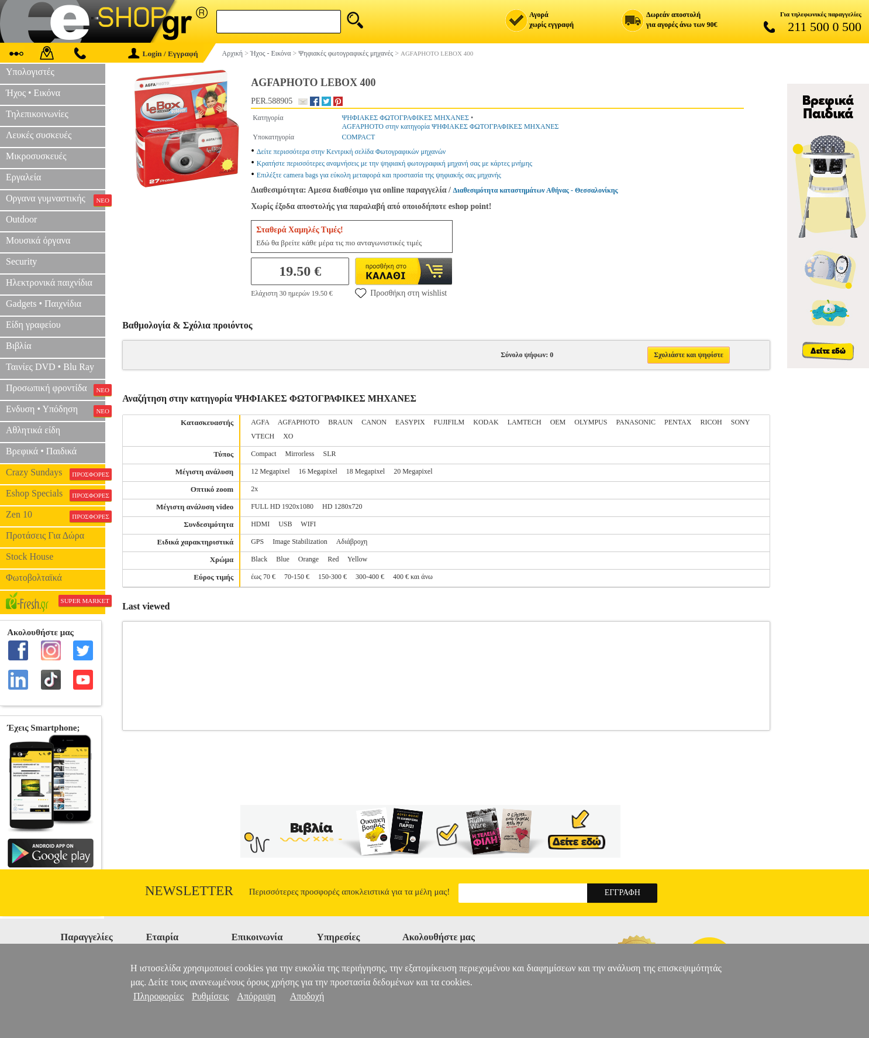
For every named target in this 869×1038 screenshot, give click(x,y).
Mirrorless (300, 454)
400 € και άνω (413, 577)
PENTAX (677, 422)
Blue (282, 559)
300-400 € (370, 577)
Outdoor (21, 219)
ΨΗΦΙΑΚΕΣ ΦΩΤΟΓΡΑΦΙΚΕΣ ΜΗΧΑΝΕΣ (405, 118)
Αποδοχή (307, 996)
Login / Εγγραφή (163, 53)
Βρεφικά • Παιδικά (41, 451)
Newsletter (189, 890)
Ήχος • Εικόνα (33, 93)
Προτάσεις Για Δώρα (45, 535)
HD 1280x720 (342, 506)
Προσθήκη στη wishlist (401, 292)
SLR (329, 454)
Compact (263, 454)
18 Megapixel (365, 471)
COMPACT (358, 137)
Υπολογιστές (30, 72)
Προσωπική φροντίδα (55, 389)
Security (21, 261)
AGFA (260, 422)
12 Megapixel (270, 471)
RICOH (711, 422)
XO (288, 436)
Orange (308, 559)
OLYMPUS (590, 422)
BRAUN (340, 422)
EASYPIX (410, 422)
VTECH (262, 436)
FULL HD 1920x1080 (282, 506)
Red (333, 559)
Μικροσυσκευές (36, 156)
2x (254, 489)
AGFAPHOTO (299, 422)
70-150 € (296, 577)
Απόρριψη (256, 996)
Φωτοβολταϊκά (34, 578)
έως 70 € (263, 577)
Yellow (357, 559)
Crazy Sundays (55, 473)
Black (259, 559)
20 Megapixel (413, 471)
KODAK (485, 422)
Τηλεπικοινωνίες (37, 114)
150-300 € (332, 577)
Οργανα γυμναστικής (55, 199)
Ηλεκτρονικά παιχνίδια (49, 282)
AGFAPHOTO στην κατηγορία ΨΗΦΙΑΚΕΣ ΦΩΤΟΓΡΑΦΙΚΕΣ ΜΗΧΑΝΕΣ (450, 126)
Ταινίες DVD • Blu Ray (50, 367)
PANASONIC (636, 422)
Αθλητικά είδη (33, 430)
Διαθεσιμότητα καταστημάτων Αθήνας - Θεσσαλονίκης (535, 190)
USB (285, 524)
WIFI (308, 524)
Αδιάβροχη (352, 541)
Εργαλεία (23, 177)
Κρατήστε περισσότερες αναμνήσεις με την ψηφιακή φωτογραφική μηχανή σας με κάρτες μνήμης (394, 163)
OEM (558, 422)
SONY (740, 422)
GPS (257, 541)
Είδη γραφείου (33, 325)
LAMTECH (525, 422)
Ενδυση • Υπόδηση (55, 410)
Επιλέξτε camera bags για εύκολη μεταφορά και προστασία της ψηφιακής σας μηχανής (379, 175)
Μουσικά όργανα (38, 240)
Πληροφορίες (158, 996)
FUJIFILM (449, 422)
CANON (374, 422)
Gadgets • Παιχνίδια (43, 304)
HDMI (260, 524)
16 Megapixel (318, 471)
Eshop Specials (55, 494)
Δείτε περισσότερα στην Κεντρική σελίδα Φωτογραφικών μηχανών (351, 152)
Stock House (29, 556)
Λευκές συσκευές (38, 135)
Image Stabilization (300, 541)
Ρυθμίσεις (210, 996)
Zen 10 (55, 515)
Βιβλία (19, 346)
